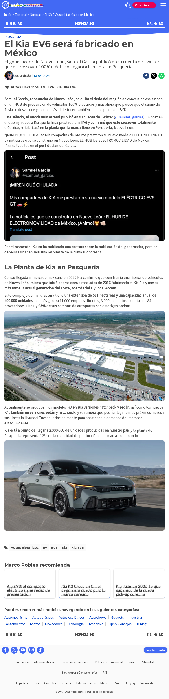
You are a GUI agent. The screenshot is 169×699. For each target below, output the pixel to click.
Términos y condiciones (75, 662)
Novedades (53, 624)
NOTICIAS (14, 23)
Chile (36, 683)
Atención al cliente (45, 662)
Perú (117, 683)
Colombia (50, 683)
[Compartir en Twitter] (154, 76)
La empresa (22, 662)
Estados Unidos (86, 683)
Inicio (8, 15)
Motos (35, 624)
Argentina (22, 683)
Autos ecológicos (72, 617)
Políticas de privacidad (109, 662)
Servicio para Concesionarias (79, 672)
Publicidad (147, 662)
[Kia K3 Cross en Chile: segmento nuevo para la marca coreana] (84, 584)
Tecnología (75, 624)
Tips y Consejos (120, 624)
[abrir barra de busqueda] (128, 5)
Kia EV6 (70, 87)
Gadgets (117, 617)
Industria (12, 37)
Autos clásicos (43, 617)
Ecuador (66, 683)
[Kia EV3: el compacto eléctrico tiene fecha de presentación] (29, 584)
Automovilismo (16, 617)
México (104, 683)
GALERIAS (155, 23)
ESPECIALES (84, 23)
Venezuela (146, 683)
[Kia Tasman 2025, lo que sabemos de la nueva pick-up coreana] (139, 584)
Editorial (21, 15)
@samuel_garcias (129, 117)
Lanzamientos (14, 624)
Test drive (95, 624)
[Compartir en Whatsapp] (161, 76)
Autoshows (97, 617)
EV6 (51, 87)
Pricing (132, 662)
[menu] (163, 5)
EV (43, 87)
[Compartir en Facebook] (146, 76)
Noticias (35, 15)
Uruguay (130, 683)
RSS (105, 672)
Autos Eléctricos (25, 87)
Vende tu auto (144, 5)
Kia (59, 87)
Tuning (141, 624)
